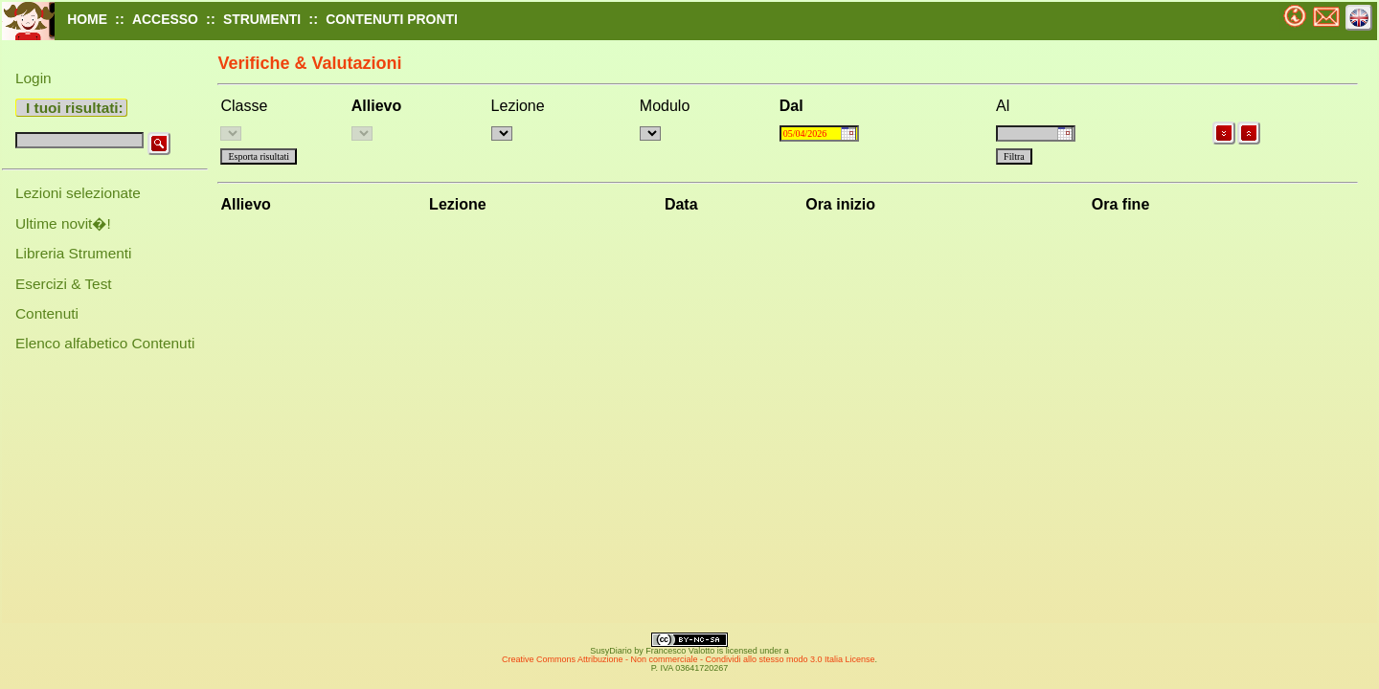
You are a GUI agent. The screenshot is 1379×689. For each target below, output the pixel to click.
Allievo (376, 106)
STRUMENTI (262, 19)
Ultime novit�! (63, 223)
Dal (791, 106)
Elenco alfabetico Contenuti (104, 343)
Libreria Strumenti (73, 253)
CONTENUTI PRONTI (392, 19)
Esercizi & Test (63, 284)
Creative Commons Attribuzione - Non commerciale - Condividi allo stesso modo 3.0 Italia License (688, 659)
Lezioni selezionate (78, 193)
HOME (87, 19)
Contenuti (47, 313)
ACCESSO (165, 19)
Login (33, 78)
